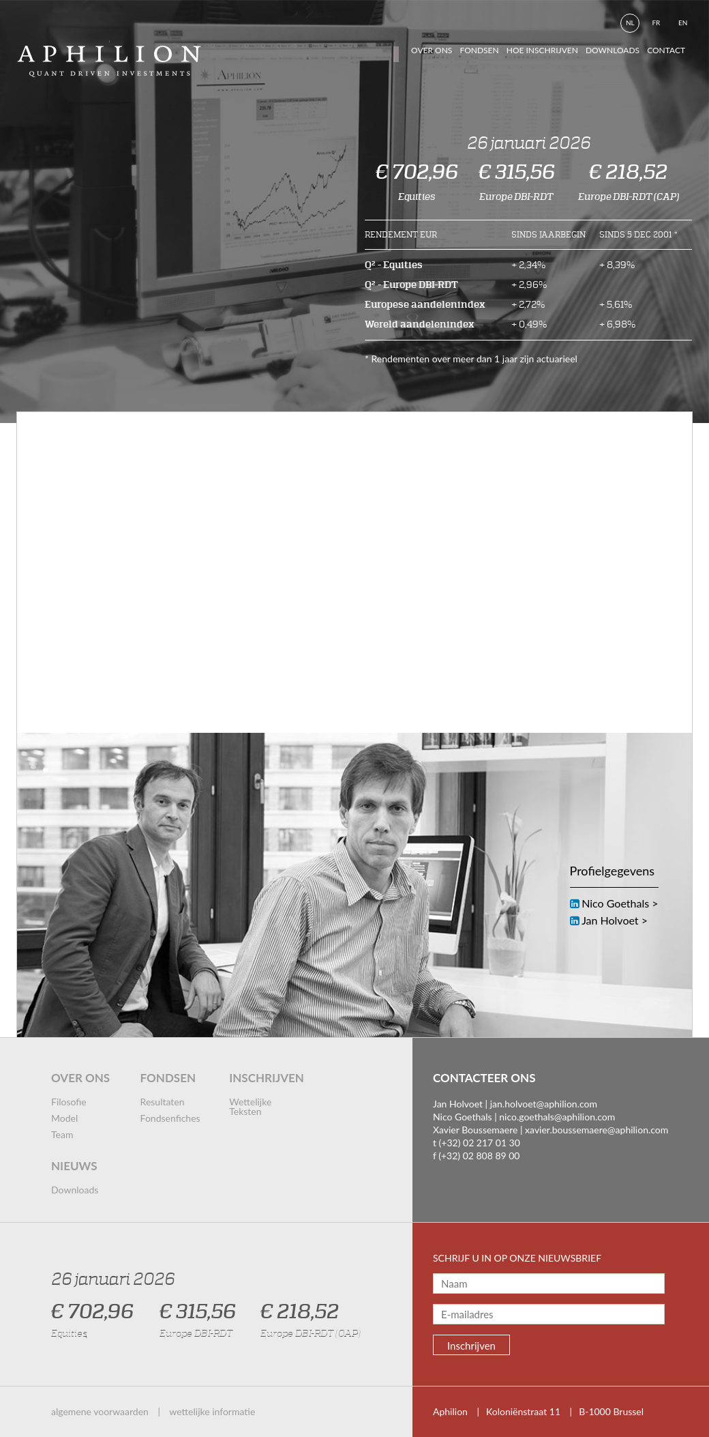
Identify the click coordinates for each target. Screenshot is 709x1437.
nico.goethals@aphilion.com (557, 1116)
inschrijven (266, 1078)
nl (630, 22)
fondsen (478, 50)
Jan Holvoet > (615, 920)
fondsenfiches (170, 1118)
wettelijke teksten (250, 1106)
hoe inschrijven (542, 50)
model (64, 1118)
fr (656, 22)
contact (666, 50)
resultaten (162, 1101)
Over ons (431, 50)
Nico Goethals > (620, 903)
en (682, 22)
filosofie (69, 1101)
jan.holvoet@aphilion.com (543, 1103)
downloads (612, 50)
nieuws (74, 1166)
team (62, 1134)
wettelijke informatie (212, 1411)
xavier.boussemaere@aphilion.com (596, 1129)
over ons (80, 1078)
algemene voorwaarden (100, 1411)
